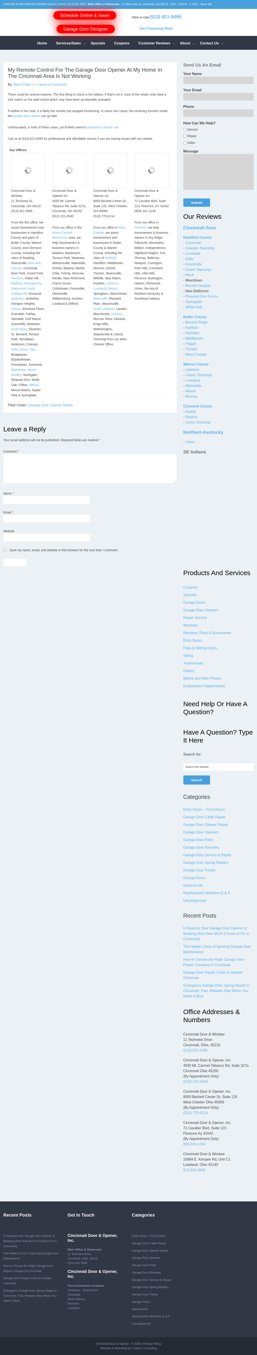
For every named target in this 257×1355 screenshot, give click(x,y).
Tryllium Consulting (144, 1348)
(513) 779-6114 (195, 1113)
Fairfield (110, 258)
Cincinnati (193, 243)
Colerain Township (199, 248)
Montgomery (32, 283)
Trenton (191, 349)
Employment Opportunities (204, 686)
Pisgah (190, 344)
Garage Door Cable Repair (204, 817)
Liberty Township (198, 375)
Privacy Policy (152, 1343)
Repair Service (195, 618)
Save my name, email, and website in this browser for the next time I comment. (63, 550)
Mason (112, 288)
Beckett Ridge (196, 322)
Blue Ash (34, 263)
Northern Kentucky (203, 432)
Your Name (192, 74)
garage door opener (26, 116)
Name (8, 493)
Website (8, 531)
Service (192, 129)
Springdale (193, 302)
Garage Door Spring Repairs (206, 862)
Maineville (100, 298)
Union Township (197, 422)
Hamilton (192, 333)
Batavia (191, 417)
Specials (190, 595)
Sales (191, 142)
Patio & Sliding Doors (200, 648)
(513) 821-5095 (76, 4)
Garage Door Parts (198, 840)
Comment (11, 451)
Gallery (189, 671)
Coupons (190, 587)
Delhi (14, 349)
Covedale (192, 253)
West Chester (196, 354)
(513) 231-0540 (195, 1082)
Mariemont (18, 288)
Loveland (99, 288)
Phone (188, 107)
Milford (33, 385)
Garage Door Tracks (199, 870)
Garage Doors (194, 602)
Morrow (191, 396)
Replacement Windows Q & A (206, 893)
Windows (190, 625)
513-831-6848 (194, 1170)
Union (190, 442)
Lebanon (112, 283)
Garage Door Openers (201, 610)
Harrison (17, 278)
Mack (189, 275)
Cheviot (16, 268)
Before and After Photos (202, 678)
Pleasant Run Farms (201, 296)
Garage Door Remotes (201, 847)
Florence (140, 227)
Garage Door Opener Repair (50, 405)
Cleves (16, 309)
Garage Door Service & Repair (207, 855)
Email (8, 512)
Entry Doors (192, 640)
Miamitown (18, 370)
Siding (188, 656)
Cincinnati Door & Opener (112, 1343)
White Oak (193, 307)
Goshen (116, 314)
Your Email (192, 90)
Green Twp (27, 349)
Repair (191, 136)
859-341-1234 (194, 1144)
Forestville (193, 264)
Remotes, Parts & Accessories (207, 633)
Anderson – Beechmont (83, 1290)
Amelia (190, 411)
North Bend (19, 329)
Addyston (17, 298)
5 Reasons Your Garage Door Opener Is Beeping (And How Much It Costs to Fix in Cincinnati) (216, 933)
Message (190, 151)
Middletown (194, 338)
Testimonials (193, 663)
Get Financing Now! (156, 28)
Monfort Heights (197, 286)
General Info (193, 885)
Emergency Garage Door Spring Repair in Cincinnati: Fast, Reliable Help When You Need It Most (216, 990)
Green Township (198, 269)
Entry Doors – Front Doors (204, 809)
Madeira (16, 283)
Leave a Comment (52, 84)
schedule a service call (102, 127)
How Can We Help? (199, 123)
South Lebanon (103, 309)
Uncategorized (194, 900)
